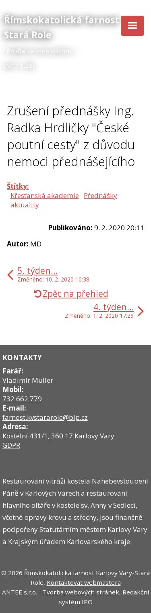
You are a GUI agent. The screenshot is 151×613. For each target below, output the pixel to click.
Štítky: (18, 186)
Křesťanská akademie (44, 195)
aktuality (24, 204)
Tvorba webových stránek (81, 592)
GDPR (11, 445)
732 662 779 (22, 398)
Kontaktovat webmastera (84, 582)
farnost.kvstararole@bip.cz (45, 417)
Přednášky (100, 195)
